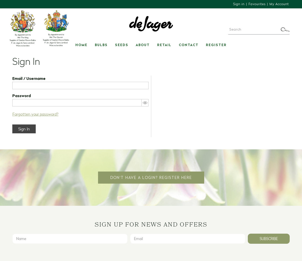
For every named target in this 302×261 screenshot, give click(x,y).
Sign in (239, 4)
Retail (164, 45)
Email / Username (29, 78)
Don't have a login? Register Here (151, 177)
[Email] (187, 239)
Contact (189, 45)
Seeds (121, 45)
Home (81, 45)
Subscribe (269, 238)
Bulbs (101, 45)
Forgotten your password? (35, 114)
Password (21, 95)
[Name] (70, 239)
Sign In (24, 128)
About (143, 45)
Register (216, 45)
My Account (279, 4)
